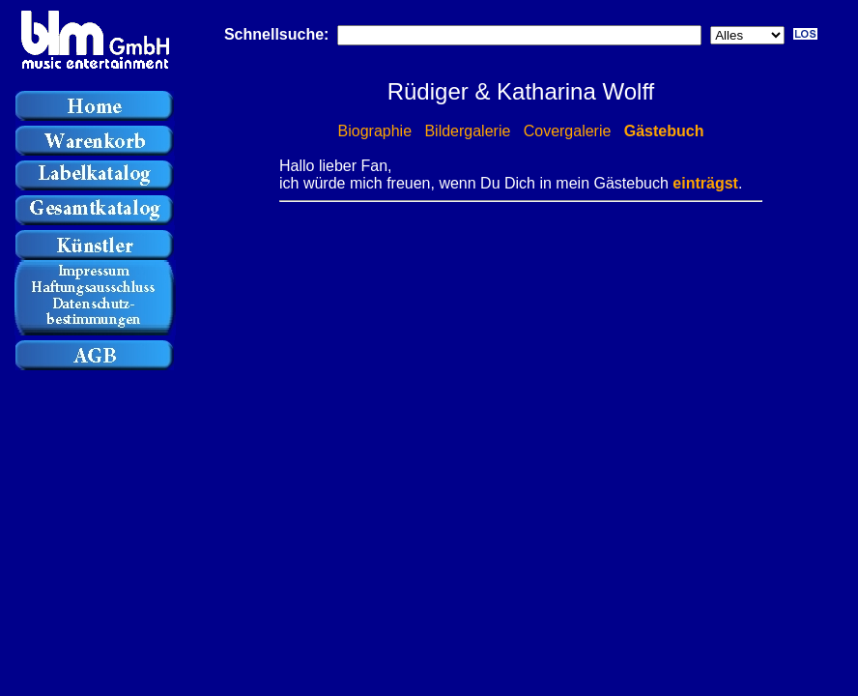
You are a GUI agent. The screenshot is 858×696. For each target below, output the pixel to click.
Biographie (375, 131)
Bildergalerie (467, 131)
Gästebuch (664, 131)
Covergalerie (568, 131)
